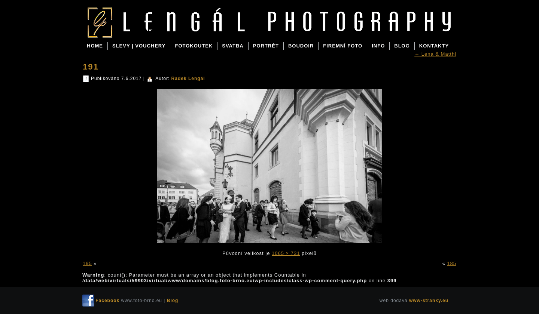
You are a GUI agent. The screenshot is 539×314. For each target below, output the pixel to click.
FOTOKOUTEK (194, 46)
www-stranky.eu (428, 300)
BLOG (402, 46)
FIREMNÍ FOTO (342, 46)
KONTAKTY (434, 46)
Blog (142, 31)
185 (451, 263)
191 (91, 66)
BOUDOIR (301, 46)
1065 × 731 (286, 253)
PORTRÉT (266, 46)
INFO (378, 46)
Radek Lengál (188, 78)
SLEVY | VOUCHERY (138, 46)
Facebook (107, 300)
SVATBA (233, 46)
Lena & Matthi (435, 54)
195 (87, 263)
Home (95, 46)
